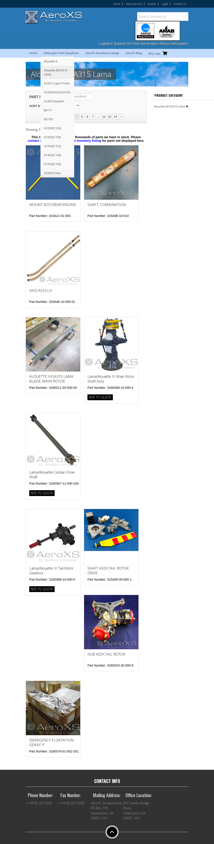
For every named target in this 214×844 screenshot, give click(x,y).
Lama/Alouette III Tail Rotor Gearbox (51, 570)
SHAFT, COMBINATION (106, 204)
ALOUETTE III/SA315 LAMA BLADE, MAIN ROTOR (51, 379)
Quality (151, 4)
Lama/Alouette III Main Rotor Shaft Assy (110, 379)
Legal (165, 4)
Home (116, 4)
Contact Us (179, 4)
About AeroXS (134, 4)
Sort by (35, 106)
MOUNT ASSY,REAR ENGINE (52, 204)
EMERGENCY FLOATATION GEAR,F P (51, 742)
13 (115, 116)
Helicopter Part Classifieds (61, 53)
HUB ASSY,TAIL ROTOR (106, 654)
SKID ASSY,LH (40, 290)
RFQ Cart (159, 53)
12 (109, 116)
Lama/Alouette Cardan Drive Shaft (52, 474)
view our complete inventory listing (75, 140)
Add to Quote (100, 397)
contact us (36, 140)
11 (104, 116)
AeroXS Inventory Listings (102, 53)
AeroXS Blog (134, 53)
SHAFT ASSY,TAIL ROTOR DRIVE (108, 570)
